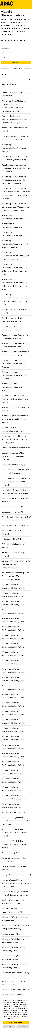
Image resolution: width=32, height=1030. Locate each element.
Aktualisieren (16, 62)
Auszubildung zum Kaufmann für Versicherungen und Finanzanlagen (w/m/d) (15, 419)
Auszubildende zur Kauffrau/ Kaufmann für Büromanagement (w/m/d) (15, 398)
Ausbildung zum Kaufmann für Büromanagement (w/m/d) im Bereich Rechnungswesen (14, 180)
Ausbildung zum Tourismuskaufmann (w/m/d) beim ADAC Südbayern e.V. (15, 244)
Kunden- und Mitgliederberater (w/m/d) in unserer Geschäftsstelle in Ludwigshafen (16, 820)
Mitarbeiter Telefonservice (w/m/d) (15, 989)
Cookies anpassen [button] (9, 1026)
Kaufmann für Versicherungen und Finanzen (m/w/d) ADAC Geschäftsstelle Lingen (15, 576)
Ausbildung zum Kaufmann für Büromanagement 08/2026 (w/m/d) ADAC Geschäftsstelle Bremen (16, 206)
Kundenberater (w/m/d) (11, 853)
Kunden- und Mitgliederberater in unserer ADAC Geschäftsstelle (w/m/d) (15, 832)
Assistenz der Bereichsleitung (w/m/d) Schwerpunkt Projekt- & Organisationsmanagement (14, 119)
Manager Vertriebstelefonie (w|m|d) (16, 875)
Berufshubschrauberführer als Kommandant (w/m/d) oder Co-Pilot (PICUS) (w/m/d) (16, 439)
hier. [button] (12, 1018)
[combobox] (16, 57)
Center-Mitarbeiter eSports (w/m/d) (16, 448)
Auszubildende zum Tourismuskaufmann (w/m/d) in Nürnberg (14, 387)
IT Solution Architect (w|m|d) (13, 539)
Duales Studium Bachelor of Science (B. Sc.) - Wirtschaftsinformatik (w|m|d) (16, 481)
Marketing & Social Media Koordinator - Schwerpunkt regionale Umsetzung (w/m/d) (16, 883)
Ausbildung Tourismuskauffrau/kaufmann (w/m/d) (14, 148)
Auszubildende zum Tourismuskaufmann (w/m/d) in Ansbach (14, 363)
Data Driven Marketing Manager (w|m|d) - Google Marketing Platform (14, 456)
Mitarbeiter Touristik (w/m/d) (13, 995)
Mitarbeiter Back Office (11, 934)
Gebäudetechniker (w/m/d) (12, 507)
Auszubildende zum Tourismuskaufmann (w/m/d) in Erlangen (14, 375)
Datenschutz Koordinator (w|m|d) (15, 465)
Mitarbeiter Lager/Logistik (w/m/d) (15, 973)
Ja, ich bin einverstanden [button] (16, 1022)
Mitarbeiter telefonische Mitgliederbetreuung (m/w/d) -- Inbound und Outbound (14, 981)
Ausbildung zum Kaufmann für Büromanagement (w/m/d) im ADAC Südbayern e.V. (16, 168)
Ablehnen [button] (23, 1026)
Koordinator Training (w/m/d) (13, 812)
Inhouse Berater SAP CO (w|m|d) (15, 525)
